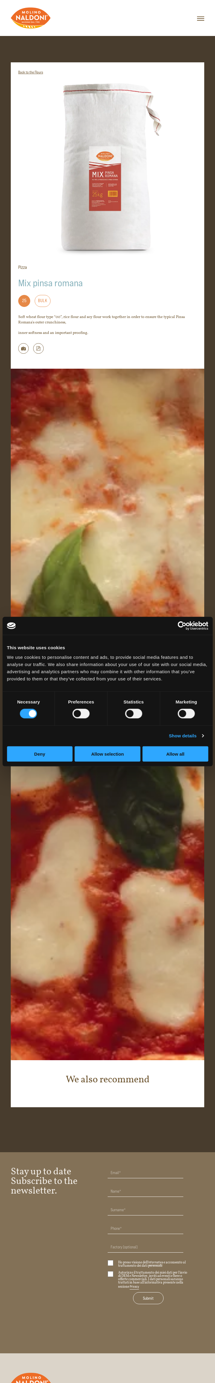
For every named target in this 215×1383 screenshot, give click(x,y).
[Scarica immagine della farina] (23, 348)
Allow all (175, 753)
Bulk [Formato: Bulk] (42, 300)
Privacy (134, 1286)
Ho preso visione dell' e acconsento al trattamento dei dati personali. (147, 1264)
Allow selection (107, 753)
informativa (155, 1262)
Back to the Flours (30, 72)
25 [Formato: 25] (24, 300)
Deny (39, 753)
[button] (38, 348)
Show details (183, 735)
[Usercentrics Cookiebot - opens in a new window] (182, 625)
